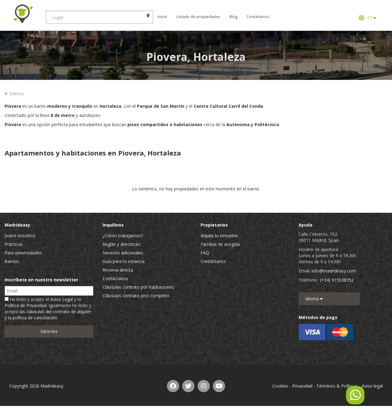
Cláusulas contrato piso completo (136, 295)
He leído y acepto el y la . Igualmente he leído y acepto (48, 308)
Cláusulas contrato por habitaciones (138, 287)
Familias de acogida (220, 244)
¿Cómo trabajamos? (123, 235)
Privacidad (302, 386)
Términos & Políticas (337, 386)
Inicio (162, 16)
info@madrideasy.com (333, 271)
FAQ (205, 253)
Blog (233, 16)
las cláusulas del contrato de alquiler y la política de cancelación (48, 315)
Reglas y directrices (122, 244)
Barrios (14, 93)
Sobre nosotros (20, 235)
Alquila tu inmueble (219, 235)
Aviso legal (372, 386)
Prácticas (14, 244)
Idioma (314, 299)
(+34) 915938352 (337, 280)
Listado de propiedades (198, 16)
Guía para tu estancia (124, 261)
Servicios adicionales (123, 253)
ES (367, 18)
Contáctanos (258, 16)
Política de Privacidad (26, 305)
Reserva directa (118, 270)
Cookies (280, 386)
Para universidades (23, 253)
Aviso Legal (61, 299)
